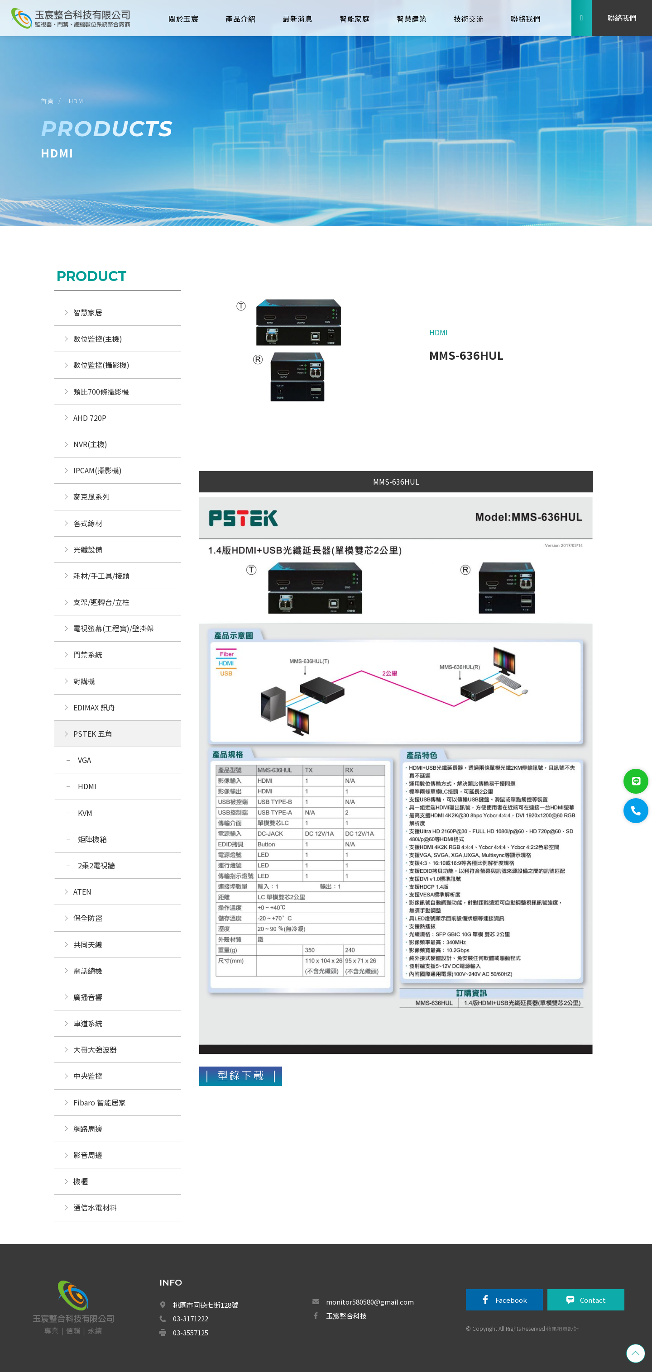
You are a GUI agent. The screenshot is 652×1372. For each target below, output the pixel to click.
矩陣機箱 (92, 839)
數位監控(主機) (97, 338)
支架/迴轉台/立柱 (101, 601)
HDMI (77, 100)
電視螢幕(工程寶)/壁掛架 (113, 628)
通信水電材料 (95, 1207)
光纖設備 (87, 549)
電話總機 (87, 970)
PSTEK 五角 (92, 733)
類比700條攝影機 (101, 391)
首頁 (47, 100)
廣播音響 (87, 996)
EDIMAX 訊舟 (94, 707)
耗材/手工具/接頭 (101, 575)
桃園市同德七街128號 (205, 1305)
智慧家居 (87, 312)
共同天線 (87, 944)
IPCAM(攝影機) (97, 470)
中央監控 (88, 1075)
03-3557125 (190, 1332)
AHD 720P (89, 417)
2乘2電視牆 (96, 865)
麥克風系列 (91, 496)
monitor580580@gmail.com (370, 1301)
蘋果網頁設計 (562, 1328)
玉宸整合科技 (346, 1315)
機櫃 (80, 1181)
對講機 (84, 681)
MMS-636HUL (396, 481)
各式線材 (87, 523)
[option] (297, 357)
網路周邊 (87, 1128)
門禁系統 (87, 654)
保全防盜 (87, 917)
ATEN (82, 891)
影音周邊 (87, 1154)
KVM (85, 812)
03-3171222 (190, 1318)
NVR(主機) (90, 443)
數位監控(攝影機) (101, 364)
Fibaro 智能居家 (99, 1102)
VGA (84, 759)
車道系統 (87, 1023)
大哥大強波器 (95, 1049)
